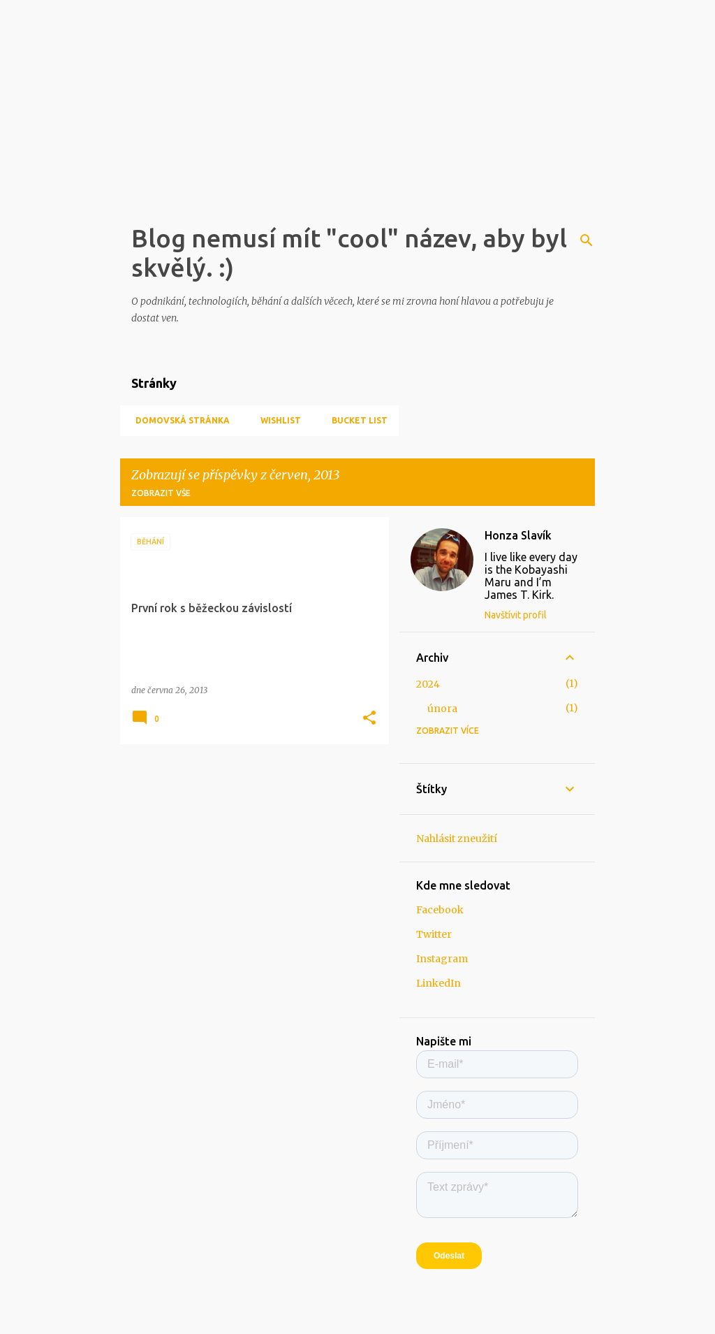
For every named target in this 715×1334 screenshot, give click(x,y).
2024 (428, 684)
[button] (369, 718)
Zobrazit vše (161, 493)
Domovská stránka (178, 420)
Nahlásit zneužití (456, 838)
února (442, 708)
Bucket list (355, 420)
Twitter (434, 934)
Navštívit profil (516, 615)
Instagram (442, 958)
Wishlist (276, 420)
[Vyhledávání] (586, 240)
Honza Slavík (518, 535)
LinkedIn (438, 983)
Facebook (440, 910)
